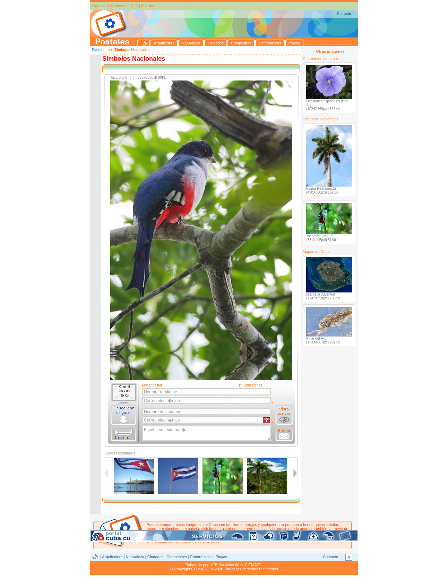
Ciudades (155, 557)
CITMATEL (254, 565)
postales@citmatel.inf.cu (205, 537)
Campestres (176, 557)
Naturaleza (135, 557)
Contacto (344, 14)
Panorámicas (201, 557)
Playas (221, 557)
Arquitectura (112, 557)
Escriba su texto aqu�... (206, 433)
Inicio (109, 50)
